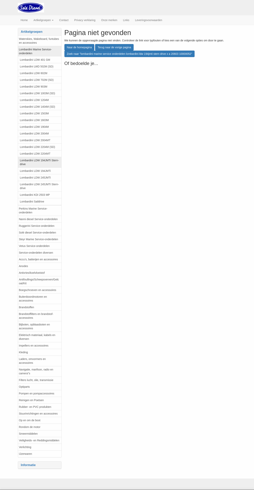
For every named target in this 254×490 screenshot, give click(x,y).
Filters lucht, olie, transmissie (36, 380)
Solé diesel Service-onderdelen (37, 232)
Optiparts (24, 386)
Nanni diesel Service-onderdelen (38, 219)
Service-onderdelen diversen (36, 252)
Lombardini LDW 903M (33, 86)
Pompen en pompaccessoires (36, 393)
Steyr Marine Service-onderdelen (38, 239)
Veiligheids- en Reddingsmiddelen (39, 440)
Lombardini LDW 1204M (34, 100)
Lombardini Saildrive (32, 201)
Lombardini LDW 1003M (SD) (37, 93)
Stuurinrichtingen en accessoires (38, 413)
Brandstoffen (26, 307)
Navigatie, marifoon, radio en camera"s (36, 371)
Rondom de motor (29, 427)
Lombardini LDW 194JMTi (35, 170)
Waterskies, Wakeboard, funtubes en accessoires (39, 40)
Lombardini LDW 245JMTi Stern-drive (39, 186)
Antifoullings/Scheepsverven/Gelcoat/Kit (39, 281)
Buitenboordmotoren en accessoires (33, 298)
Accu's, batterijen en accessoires (38, 259)
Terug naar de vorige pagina (114, 47)
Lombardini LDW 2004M (34, 133)
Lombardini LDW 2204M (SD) (37, 146)
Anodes (23, 266)
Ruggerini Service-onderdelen (36, 225)
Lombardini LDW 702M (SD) (37, 79)
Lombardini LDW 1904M (34, 126)
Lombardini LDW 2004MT (35, 140)
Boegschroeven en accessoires (37, 290)
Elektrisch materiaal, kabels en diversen (37, 336)
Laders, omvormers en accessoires (32, 360)
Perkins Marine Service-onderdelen (33, 210)
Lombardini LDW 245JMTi (35, 177)
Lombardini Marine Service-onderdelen (35, 51)
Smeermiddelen (28, 433)
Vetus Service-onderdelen (34, 245)
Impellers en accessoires (33, 345)
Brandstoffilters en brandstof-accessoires (36, 315)
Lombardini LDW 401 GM (35, 59)
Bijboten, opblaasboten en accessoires (34, 326)
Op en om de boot (29, 420)
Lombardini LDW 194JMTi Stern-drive (39, 162)
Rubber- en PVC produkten (35, 406)
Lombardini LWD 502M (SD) (36, 66)
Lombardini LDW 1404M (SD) (37, 106)
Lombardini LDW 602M (33, 73)
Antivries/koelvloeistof (32, 272)
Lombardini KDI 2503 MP (35, 194)
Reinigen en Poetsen (31, 400)
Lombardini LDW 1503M (34, 113)
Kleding (23, 352)
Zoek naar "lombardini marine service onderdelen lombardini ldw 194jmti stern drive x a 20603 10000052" (129, 53)
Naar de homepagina (79, 47)
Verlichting (25, 447)
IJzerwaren (25, 453)
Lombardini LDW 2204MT (35, 153)
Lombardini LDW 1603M (34, 120)
